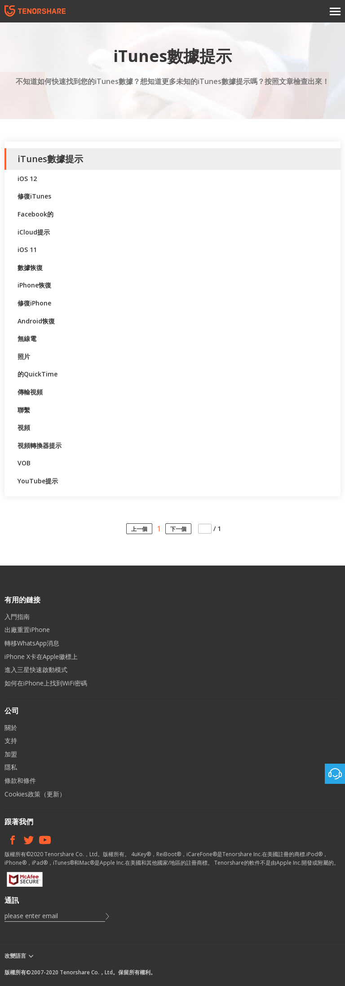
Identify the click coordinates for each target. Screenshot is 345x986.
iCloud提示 (34, 232)
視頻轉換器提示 (40, 445)
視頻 (24, 427)
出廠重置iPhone (27, 629)
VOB (24, 463)
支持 (10, 740)
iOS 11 (27, 249)
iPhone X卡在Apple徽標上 (41, 656)
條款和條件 (20, 780)
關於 (10, 727)
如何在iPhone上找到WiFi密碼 (45, 683)
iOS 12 (27, 178)
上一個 (139, 529)
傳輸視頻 (30, 392)
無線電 (27, 338)
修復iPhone (34, 303)
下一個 (178, 529)
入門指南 (17, 616)
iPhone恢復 (34, 285)
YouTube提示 (38, 481)
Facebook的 (35, 214)
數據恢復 (30, 267)
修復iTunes (34, 196)
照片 (24, 356)
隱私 (10, 767)
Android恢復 (36, 321)
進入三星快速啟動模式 (35, 669)
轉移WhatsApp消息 (31, 643)
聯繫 (24, 410)
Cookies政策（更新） (35, 794)
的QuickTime (38, 374)
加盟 (10, 754)
